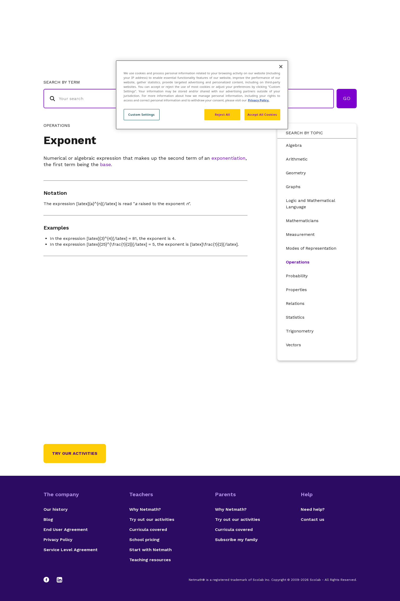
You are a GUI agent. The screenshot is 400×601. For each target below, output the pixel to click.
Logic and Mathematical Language (310, 203)
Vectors (293, 344)
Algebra (294, 145)
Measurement (300, 234)
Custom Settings (141, 114)
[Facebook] (49, 579)
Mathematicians (302, 220)
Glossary (249, 25)
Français (346, 25)
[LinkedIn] (59, 579)
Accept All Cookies (262, 114)
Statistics (295, 317)
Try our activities (74, 453)
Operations (297, 262)
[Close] (281, 66)
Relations (295, 303)
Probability (297, 275)
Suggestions (312, 25)
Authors (278, 25)
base (105, 164)
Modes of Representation (311, 248)
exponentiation (229, 158)
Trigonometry (299, 331)
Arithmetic (297, 159)
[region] (202, 94)
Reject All (222, 114)
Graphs (293, 186)
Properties (296, 289)
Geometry (296, 172)
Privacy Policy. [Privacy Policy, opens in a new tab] (258, 100)
